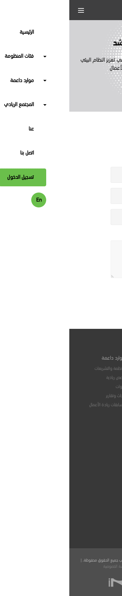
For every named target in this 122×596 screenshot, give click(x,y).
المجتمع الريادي (91, 423)
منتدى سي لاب (93, 460)
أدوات (51, 390)
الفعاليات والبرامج (92, 442)
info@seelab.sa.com (81, 514)
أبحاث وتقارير (46, 399)
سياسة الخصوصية (47, 567)
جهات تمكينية (95, 399)
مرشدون (99, 390)
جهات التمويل (95, 408)
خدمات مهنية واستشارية (86, 381)
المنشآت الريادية (93, 371)
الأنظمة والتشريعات (40, 371)
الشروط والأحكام (75, 567)
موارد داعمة (44, 362)
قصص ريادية (46, 381)
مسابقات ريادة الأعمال (38, 408)
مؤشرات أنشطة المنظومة (85, 451)
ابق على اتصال (93, 475)
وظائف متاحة (95, 433)
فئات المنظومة (91, 362)
